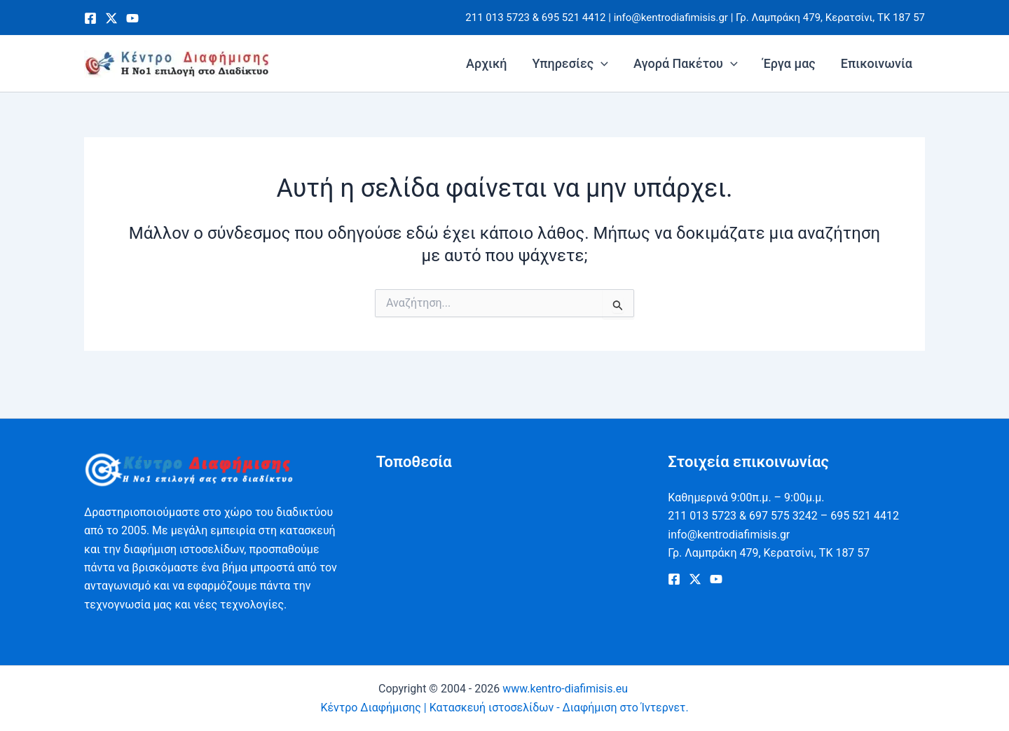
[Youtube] (132, 18)
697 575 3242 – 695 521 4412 (824, 515)
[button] (600, 64)
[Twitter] (111, 18)
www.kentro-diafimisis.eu (566, 688)
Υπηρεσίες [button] (570, 64)
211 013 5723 (497, 17)
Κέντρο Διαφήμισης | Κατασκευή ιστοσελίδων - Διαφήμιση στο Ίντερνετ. (504, 707)
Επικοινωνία (876, 63)
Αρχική (486, 63)
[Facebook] (90, 18)
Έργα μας (789, 63)
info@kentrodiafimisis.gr (671, 17)
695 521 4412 (574, 17)
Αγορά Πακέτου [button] (685, 64)
